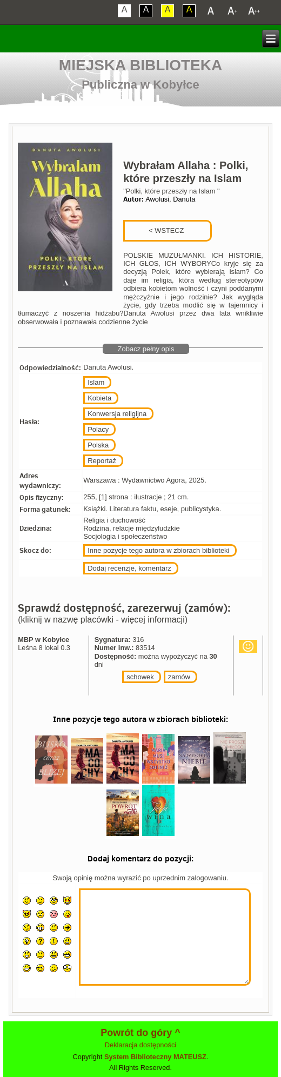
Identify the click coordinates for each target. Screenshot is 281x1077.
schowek (140, 677)
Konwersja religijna (117, 414)
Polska (98, 445)
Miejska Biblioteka (140, 65)
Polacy (98, 429)
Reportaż (102, 461)
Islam (96, 382)
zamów (179, 677)
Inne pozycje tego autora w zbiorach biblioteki (158, 550)
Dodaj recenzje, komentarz (129, 568)
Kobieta (99, 398)
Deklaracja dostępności (140, 1045)
